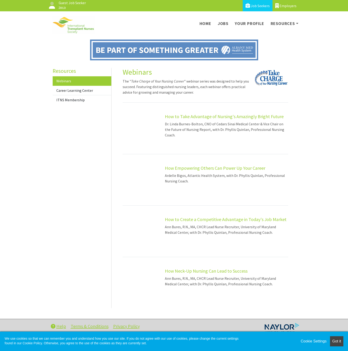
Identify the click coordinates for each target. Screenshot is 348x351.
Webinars (63, 81)
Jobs (223, 23)
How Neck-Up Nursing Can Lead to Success (206, 271)
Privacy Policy (126, 326)
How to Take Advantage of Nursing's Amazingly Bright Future (224, 116)
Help (58, 326)
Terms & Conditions (90, 326)
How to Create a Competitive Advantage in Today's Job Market (226, 219)
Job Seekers (257, 6)
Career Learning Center (74, 90)
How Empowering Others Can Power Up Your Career (215, 168)
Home (205, 23)
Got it (336, 341)
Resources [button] (283, 23)
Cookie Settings (314, 341)
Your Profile (249, 23)
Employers (286, 6)
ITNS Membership (70, 100)
